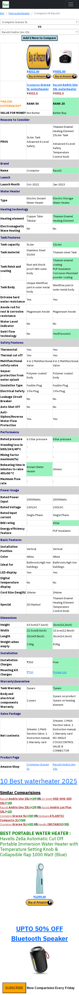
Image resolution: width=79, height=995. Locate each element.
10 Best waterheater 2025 (38, 781)
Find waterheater (19, 13)
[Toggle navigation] (71, 4)
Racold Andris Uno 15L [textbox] (16, 32)
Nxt (2, 13)
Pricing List (60, 672)
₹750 (30, 672)
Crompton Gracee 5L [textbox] (15, 22)
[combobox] (39, 22)
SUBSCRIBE (14, 988)
